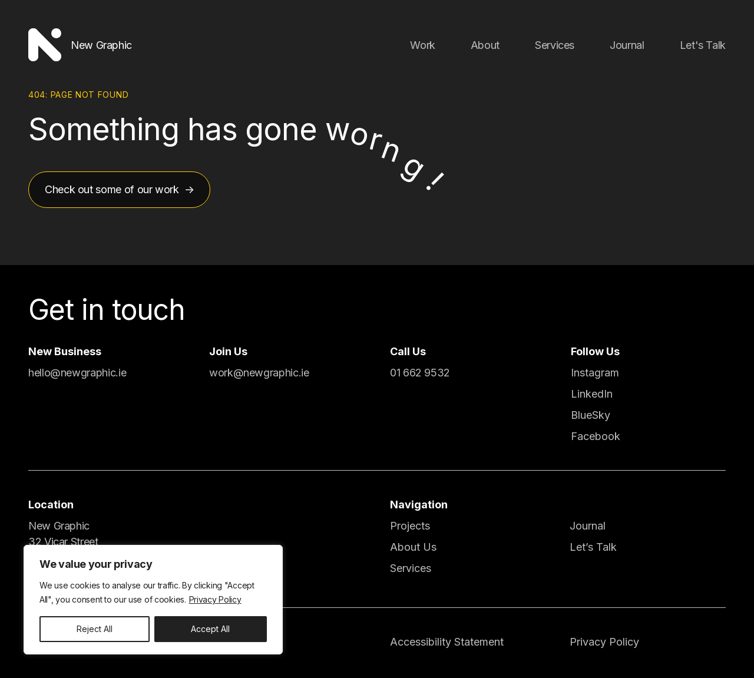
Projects (410, 526)
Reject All (95, 629)
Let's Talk (703, 45)
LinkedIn (592, 394)
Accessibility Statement (447, 642)
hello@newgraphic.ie (77, 372)
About (485, 45)
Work (422, 45)
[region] (153, 599)
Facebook (595, 436)
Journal (627, 45)
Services (554, 45)
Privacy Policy (215, 599)
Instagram (595, 372)
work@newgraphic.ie (259, 372)
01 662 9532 (420, 372)
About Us (413, 547)
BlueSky (590, 415)
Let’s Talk (593, 547)
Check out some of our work (112, 189)
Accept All (210, 629)
